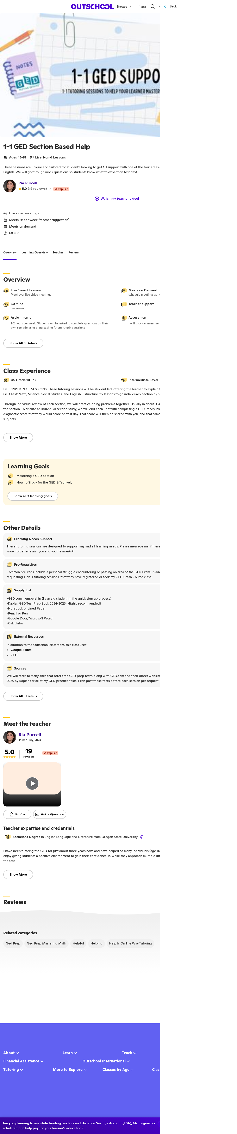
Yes (165, 1124)
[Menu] (160, 6)
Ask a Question (49, 816)
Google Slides (21, 651)
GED (14, 656)
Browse (124, 6)
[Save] (227, 19)
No (185, 1124)
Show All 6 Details (23, 345)
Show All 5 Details (23, 698)
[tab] (10, 254)
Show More (18, 439)
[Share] (218, 19)
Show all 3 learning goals (33, 498)
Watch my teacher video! (117, 200)
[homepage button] (92, 6)
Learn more (217, 1124)
